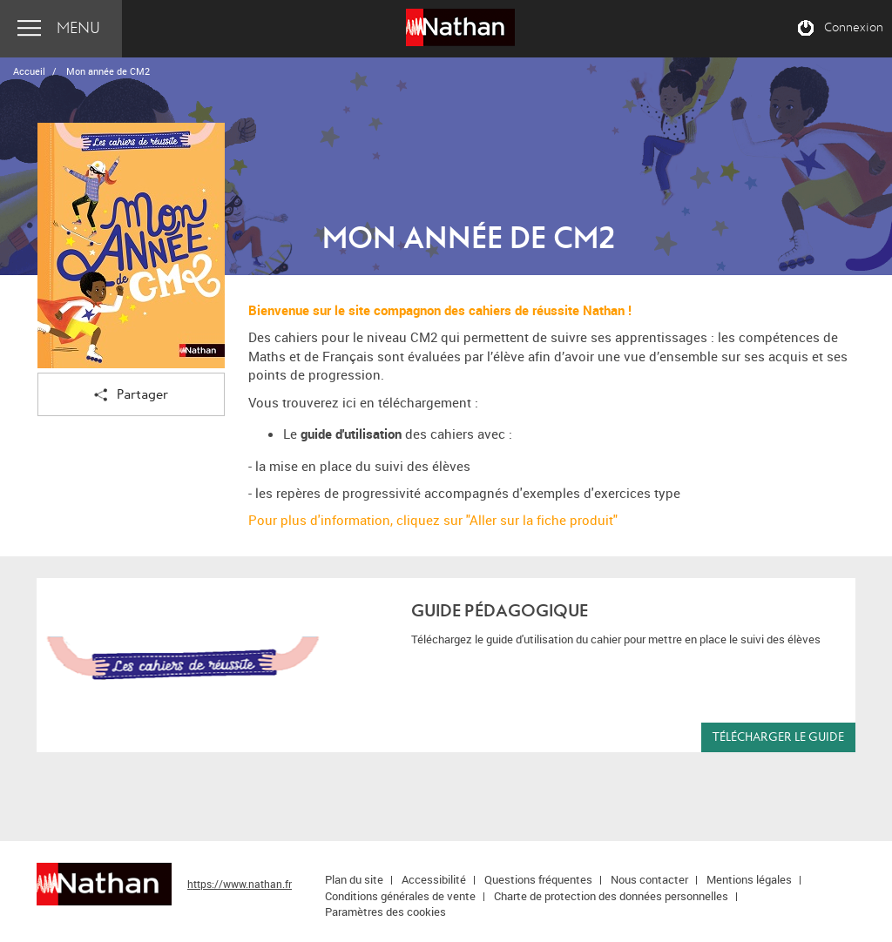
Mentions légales (749, 879)
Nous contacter (649, 879)
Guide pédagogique (499, 611)
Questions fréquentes (538, 879)
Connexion (853, 28)
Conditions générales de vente (400, 896)
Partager (131, 395)
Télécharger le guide (778, 737)
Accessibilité (434, 879)
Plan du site (354, 879)
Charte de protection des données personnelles (611, 896)
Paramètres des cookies (385, 911)
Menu (78, 28)
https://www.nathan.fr (239, 884)
